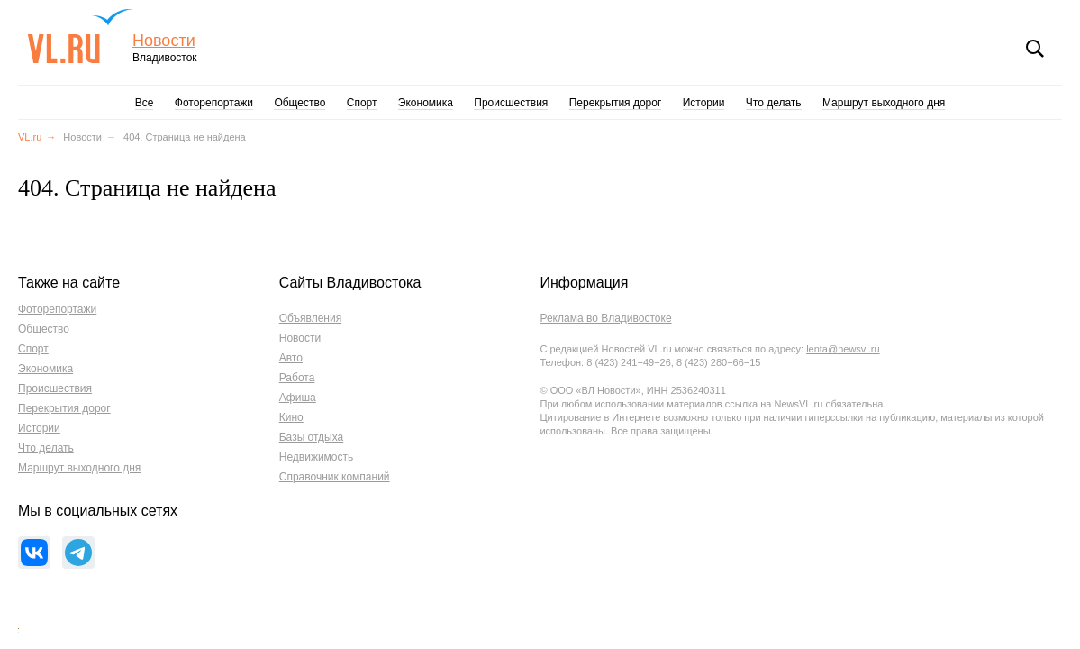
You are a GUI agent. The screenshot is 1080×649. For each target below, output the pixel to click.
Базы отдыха (311, 437)
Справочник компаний (334, 477)
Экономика (425, 102)
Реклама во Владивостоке (605, 318)
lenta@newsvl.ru (842, 348)
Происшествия (511, 102)
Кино (291, 417)
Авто (291, 358)
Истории (704, 102)
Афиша (297, 397)
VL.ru (79, 36)
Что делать (774, 102)
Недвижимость (316, 457)
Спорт (362, 102)
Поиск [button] (1035, 48)
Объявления (310, 318)
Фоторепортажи (214, 102)
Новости (163, 41)
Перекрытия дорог (615, 102)
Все (144, 102)
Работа (297, 377)
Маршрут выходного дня (883, 102)
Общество (299, 102)
